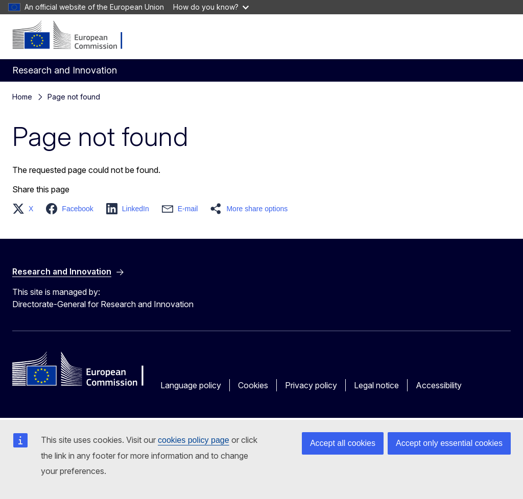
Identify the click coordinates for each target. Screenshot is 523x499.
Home (22, 96)
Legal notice (376, 385)
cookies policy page (193, 440)
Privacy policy (311, 385)
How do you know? (211, 7)
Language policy (190, 385)
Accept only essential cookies (449, 443)
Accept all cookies (342, 443)
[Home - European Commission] (74, 35)
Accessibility (439, 385)
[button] (25, 209)
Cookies (253, 385)
